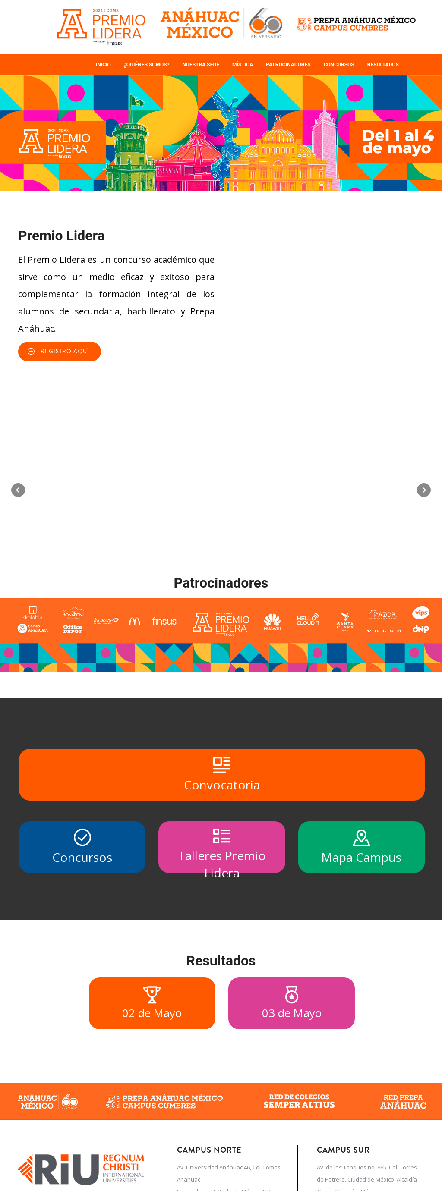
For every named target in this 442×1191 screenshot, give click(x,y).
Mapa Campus (361, 945)
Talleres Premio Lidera (222, 949)
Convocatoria (222, 873)
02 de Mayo (152, 1102)
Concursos (339, 65)
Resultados (383, 65)
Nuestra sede (201, 65)
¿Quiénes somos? (147, 65)
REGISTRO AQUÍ (65, 351)
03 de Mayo (291, 1102)
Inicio (103, 65)
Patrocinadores (288, 65)
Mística (242, 65)
